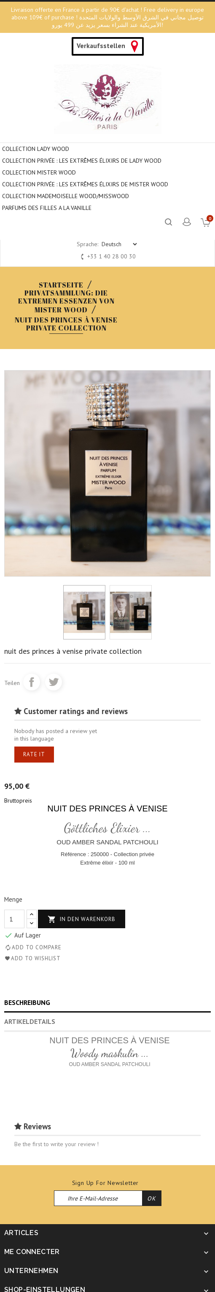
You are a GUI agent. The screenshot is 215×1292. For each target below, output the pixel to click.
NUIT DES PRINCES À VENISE (107, 808)
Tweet (53, 682)
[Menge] (14, 919)
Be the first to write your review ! (56, 1144)
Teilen (31, 682)
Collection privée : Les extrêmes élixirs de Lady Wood (81, 160)
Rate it (34, 754)
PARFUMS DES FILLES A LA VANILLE (46, 208)
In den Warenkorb (82, 919)
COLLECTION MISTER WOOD (39, 172)
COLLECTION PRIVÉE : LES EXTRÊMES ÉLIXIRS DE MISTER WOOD (85, 184)
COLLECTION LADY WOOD (35, 149)
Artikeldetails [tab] (29, 1021)
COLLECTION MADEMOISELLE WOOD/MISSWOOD (65, 196)
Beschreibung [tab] (27, 1002)
